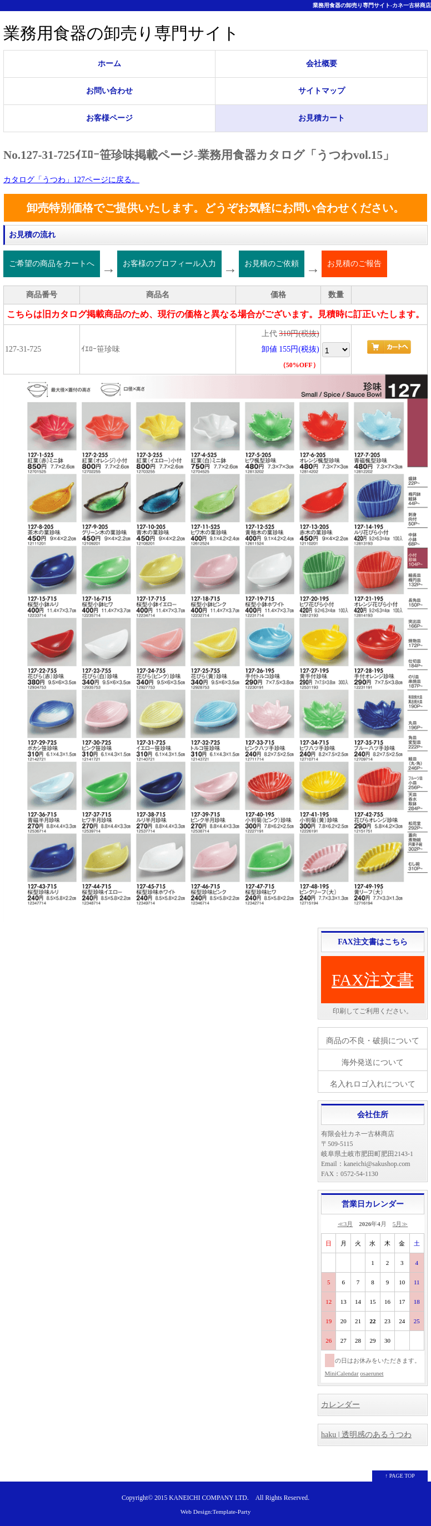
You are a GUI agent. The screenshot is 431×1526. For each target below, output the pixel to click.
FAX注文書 (373, 979)
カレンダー (340, 1404)
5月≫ (400, 1223)
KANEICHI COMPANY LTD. (208, 1498)
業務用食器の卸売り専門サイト (121, 33)
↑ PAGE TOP (400, 1476)
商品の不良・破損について (372, 1041)
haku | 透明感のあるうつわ (366, 1434)
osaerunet (371, 1373)
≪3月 (345, 1223)
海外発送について (373, 1062)
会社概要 (321, 63)
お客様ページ (109, 118)
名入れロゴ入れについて (372, 1084)
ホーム (109, 63)
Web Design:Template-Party (216, 1511)
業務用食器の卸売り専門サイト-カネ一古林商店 (372, 5)
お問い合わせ (109, 91)
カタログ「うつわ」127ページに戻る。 (71, 180)
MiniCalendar (342, 1373)
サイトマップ (321, 91)
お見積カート (321, 118)
